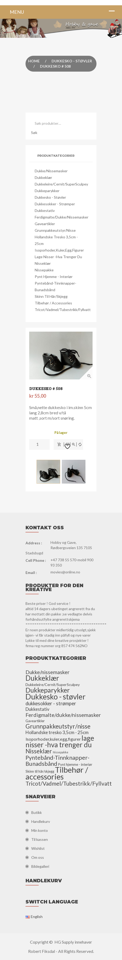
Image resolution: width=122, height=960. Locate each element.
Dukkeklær (43, 177)
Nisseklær (43, 263)
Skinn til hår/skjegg (51, 296)
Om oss (37, 857)
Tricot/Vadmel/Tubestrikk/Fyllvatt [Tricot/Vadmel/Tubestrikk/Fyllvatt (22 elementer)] (69, 783)
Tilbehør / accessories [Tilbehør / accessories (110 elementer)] (57, 773)
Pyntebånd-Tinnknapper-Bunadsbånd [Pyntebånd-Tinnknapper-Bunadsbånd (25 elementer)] (57, 760)
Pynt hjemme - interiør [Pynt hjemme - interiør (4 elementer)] (75, 764)
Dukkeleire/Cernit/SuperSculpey (61, 184)
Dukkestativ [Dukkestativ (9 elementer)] (37, 709)
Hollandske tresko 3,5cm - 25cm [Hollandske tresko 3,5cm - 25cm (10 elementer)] (57, 732)
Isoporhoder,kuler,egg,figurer (59, 250)
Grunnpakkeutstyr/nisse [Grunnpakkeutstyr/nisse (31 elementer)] (58, 726)
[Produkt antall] (39, 444)
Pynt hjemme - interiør (54, 276)
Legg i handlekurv (59, 444)
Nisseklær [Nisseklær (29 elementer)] (39, 751)
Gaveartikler (45, 223)
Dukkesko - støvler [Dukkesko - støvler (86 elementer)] (55, 696)
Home (34, 61)
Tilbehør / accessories (53, 303)
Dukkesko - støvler (72, 61)
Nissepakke (44, 270)
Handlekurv (40, 821)
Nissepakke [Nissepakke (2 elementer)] (60, 752)
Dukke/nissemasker (51, 171)
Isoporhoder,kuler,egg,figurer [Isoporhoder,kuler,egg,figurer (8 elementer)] (53, 738)
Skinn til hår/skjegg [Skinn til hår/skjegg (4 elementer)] (40, 771)
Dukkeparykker (47, 190)
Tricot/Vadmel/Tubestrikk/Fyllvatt (63, 309)
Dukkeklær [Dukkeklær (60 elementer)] (42, 678)
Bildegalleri (40, 866)
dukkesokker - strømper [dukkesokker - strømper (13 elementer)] (51, 703)
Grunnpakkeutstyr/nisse (55, 230)
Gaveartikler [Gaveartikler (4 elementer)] (35, 721)
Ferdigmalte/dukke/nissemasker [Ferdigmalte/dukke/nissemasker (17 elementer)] (63, 715)
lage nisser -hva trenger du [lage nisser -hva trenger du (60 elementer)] (60, 741)
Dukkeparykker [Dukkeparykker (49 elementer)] (48, 690)
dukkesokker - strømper (55, 204)
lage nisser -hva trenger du (58, 256)
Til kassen (39, 839)
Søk (34, 132)
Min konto (39, 830)
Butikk (36, 812)
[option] (61, 355)
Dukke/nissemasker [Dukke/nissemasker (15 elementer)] (47, 672)
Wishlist (38, 848)
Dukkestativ (45, 210)
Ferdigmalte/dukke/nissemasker (61, 217)
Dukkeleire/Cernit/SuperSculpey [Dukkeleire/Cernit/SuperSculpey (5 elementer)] (53, 684)
